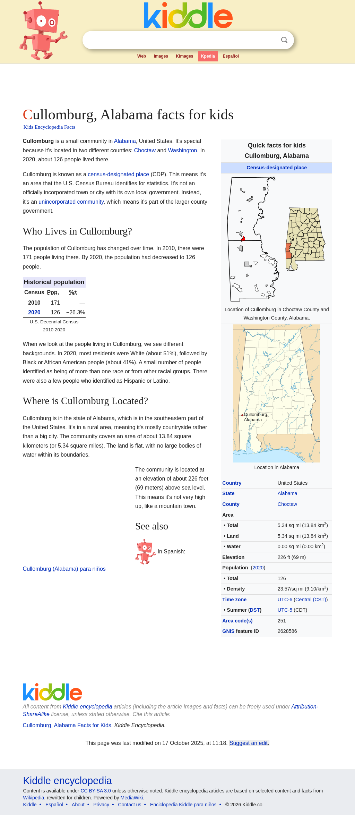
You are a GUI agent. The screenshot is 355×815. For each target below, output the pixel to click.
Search (284, 40)
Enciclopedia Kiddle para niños (183, 804)
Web (141, 56)
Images (161, 56)
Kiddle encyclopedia (67, 780)
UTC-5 (285, 610)
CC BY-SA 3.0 (95, 790)
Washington (182, 150)
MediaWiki (132, 797)
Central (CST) (310, 599)
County (231, 504)
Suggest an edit (249, 743)
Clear (270, 40)
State (228, 493)
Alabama (287, 493)
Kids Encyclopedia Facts (49, 127)
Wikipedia (33, 797)
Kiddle (30, 804)
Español (231, 56)
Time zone (234, 599)
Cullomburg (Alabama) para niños (64, 569)
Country (231, 483)
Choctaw (287, 504)
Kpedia (208, 56)
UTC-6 (285, 599)
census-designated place (118, 174)
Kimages (184, 56)
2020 (257, 567)
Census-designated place (277, 167)
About (78, 804)
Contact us (129, 804)
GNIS (228, 631)
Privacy (101, 804)
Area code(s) (237, 620)
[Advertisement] (177, 83)
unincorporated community (70, 202)
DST (255, 610)
